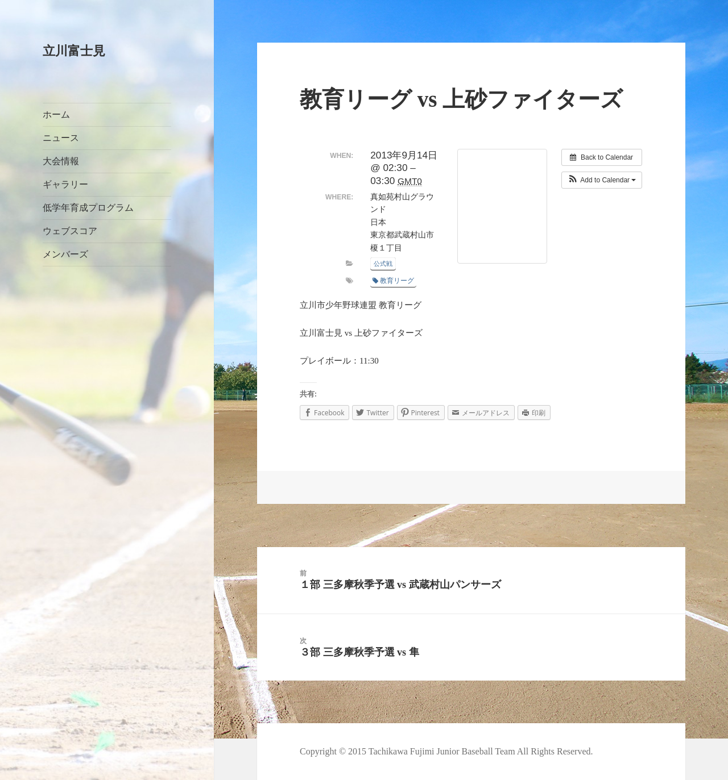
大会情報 (61, 161)
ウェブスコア (70, 231)
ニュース (61, 138)
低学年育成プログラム (88, 207)
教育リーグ (393, 281)
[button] (602, 180)
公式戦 (383, 263)
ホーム (56, 114)
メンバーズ (65, 254)
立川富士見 (74, 51)
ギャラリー (65, 184)
